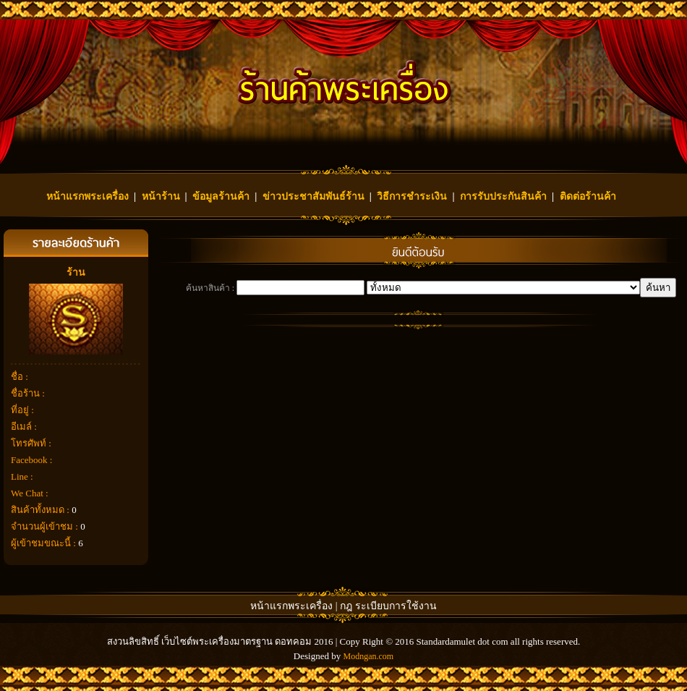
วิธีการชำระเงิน (412, 196)
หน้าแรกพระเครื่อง (87, 196)
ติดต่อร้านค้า (588, 196)
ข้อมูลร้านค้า (220, 196)
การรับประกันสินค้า (503, 196)
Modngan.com (368, 656)
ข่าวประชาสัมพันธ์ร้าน (313, 196)
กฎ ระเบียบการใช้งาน (388, 606)
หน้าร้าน (161, 196)
